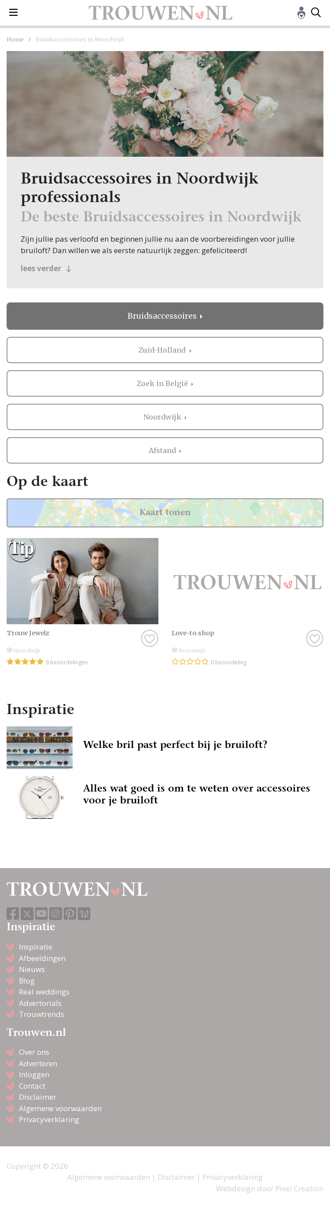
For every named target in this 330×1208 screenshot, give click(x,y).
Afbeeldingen (42, 958)
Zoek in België (163, 383)
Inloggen (34, 1074)
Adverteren (38, 1063)
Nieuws (32, 969)
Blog (27, 981)
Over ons (34, 1052)
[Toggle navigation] (13, 13)
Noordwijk (163, 416)
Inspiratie (35, 947)
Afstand (163, 450)
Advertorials (40, 1003)
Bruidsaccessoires (163, 316)
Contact (32, 1086)
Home (15, 39)
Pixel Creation (299, 1188)
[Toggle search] (315, 13)
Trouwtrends (41, 1014)
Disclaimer (37, 1097)
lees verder (46, 268)
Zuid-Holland (163, 350)
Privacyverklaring (49, 1119)
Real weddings (44, 992)
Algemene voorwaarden (60, 1108)
